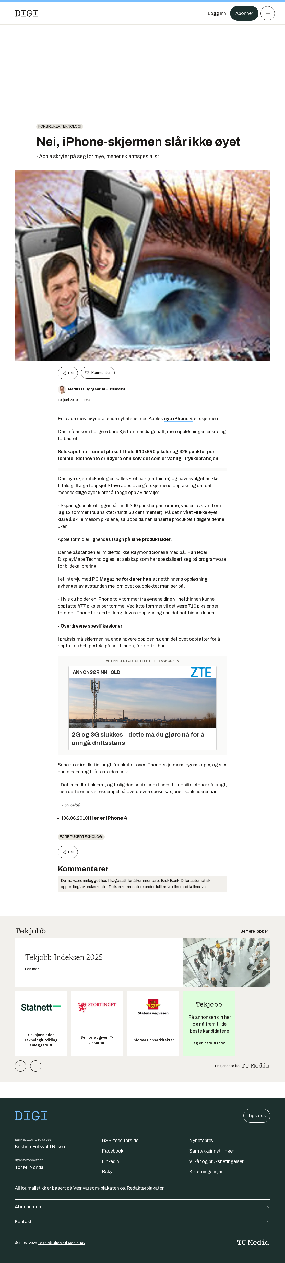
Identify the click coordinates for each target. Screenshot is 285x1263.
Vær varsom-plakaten (96, 1188)
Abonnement (142, 1206)
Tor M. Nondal (30, 1167)
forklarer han (136, 579)
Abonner (244, 13)
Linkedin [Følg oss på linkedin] (110, 1161)
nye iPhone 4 (178, 418)
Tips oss (257, 1115)
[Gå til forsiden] (26, 13)
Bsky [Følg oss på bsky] (107, 1171)
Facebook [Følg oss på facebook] (112, 1151)
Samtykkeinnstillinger (211, 1151)
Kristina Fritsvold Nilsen (40, 1146)
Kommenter (97, 373)
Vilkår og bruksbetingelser (216, 1161)
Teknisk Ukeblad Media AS (61, 1243)
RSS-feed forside (120, 1140)
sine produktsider (151, 539)
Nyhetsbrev (201, 1140)
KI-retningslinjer (205, 1171)
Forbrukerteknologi (59, 126)
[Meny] (267, 13)
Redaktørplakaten (146, 1188)
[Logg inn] (217, 13)
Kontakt (142, 1221)
